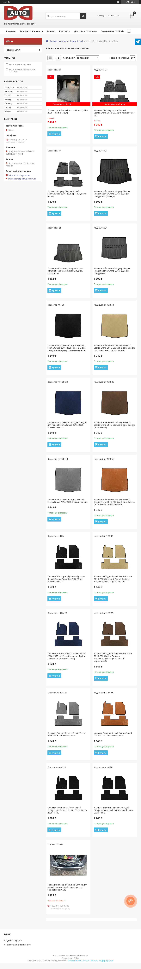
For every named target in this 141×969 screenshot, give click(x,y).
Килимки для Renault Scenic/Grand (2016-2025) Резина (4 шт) (67, 111)
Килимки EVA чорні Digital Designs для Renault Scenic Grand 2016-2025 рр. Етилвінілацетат (66, 579)
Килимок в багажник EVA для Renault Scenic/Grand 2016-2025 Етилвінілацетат (67, 500)
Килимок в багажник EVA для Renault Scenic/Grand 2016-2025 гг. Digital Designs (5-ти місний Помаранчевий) (114, 502)
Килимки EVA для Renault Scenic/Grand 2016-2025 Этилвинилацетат (113, 734)
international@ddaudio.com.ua (22, 179)
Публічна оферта (14, 940)
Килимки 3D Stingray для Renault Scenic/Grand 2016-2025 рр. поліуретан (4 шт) (114, 112)
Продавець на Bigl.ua (70, 958)
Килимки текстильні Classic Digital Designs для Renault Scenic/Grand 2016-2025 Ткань (67, 810)
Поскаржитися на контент (78, 960)
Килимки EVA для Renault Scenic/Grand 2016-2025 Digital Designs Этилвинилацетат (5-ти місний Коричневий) (113, 657)
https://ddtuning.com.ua (19, 175)
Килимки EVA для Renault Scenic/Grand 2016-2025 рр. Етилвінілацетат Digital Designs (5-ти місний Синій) (66, 656)
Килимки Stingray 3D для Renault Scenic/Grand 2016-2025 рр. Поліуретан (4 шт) (67, 193)
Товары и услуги (13, 49)
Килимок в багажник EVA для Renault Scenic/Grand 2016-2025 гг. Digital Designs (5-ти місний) (114, 425)
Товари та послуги (30, 31)
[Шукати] (83, 16)
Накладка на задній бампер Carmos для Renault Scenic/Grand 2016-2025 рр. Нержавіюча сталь (67, 887)
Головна (10, 31)
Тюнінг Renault (76, 41)
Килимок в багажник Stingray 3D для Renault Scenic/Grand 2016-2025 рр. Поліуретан (65, 270)
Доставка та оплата (85, 31)
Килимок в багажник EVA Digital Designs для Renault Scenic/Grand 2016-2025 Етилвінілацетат (67, 425)
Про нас (50, 31)
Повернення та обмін (112, 31)
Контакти (64, 31)
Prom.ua (84, 955)
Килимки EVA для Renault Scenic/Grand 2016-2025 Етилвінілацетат (66, 734)
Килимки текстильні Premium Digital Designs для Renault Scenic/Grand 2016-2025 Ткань (113, 810)
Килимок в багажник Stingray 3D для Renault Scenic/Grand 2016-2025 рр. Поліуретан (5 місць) (112, 193)
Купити (56, 133)
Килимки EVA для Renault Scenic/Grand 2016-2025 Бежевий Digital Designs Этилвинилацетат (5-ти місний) (113, 579)
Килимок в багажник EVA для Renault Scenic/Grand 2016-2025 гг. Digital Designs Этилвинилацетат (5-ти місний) (114, 348)
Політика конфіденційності (18, 944)
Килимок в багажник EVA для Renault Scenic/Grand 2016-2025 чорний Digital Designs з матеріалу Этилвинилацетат (66, 348)
